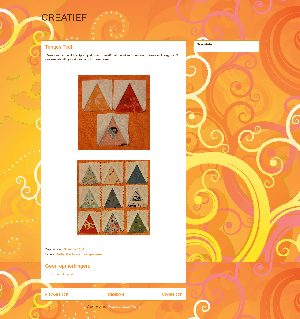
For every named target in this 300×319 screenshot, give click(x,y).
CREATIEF (64, 17)
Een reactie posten (63, 274)
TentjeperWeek (92, 254)
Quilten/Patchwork (68, 254)
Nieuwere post (56, 294)
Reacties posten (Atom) (124, 306)
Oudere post (172, 294)
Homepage (115, 294)
